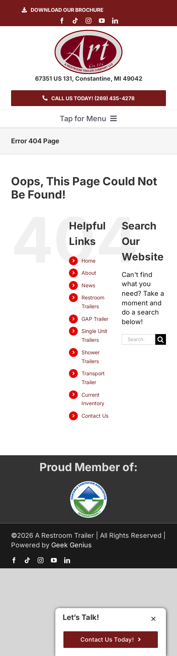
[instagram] (88, 21)
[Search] (160, 339)
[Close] (153, 618)
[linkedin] (115, 21)
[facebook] (62, 21)
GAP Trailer (94, 319)
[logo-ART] (88, 33)
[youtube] (102, 21)
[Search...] (138, 339)
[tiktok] (75, 21)
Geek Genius (71, 545)
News (88, 285)
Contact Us (94, 416)
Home (88, 260)
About (88, 273)
